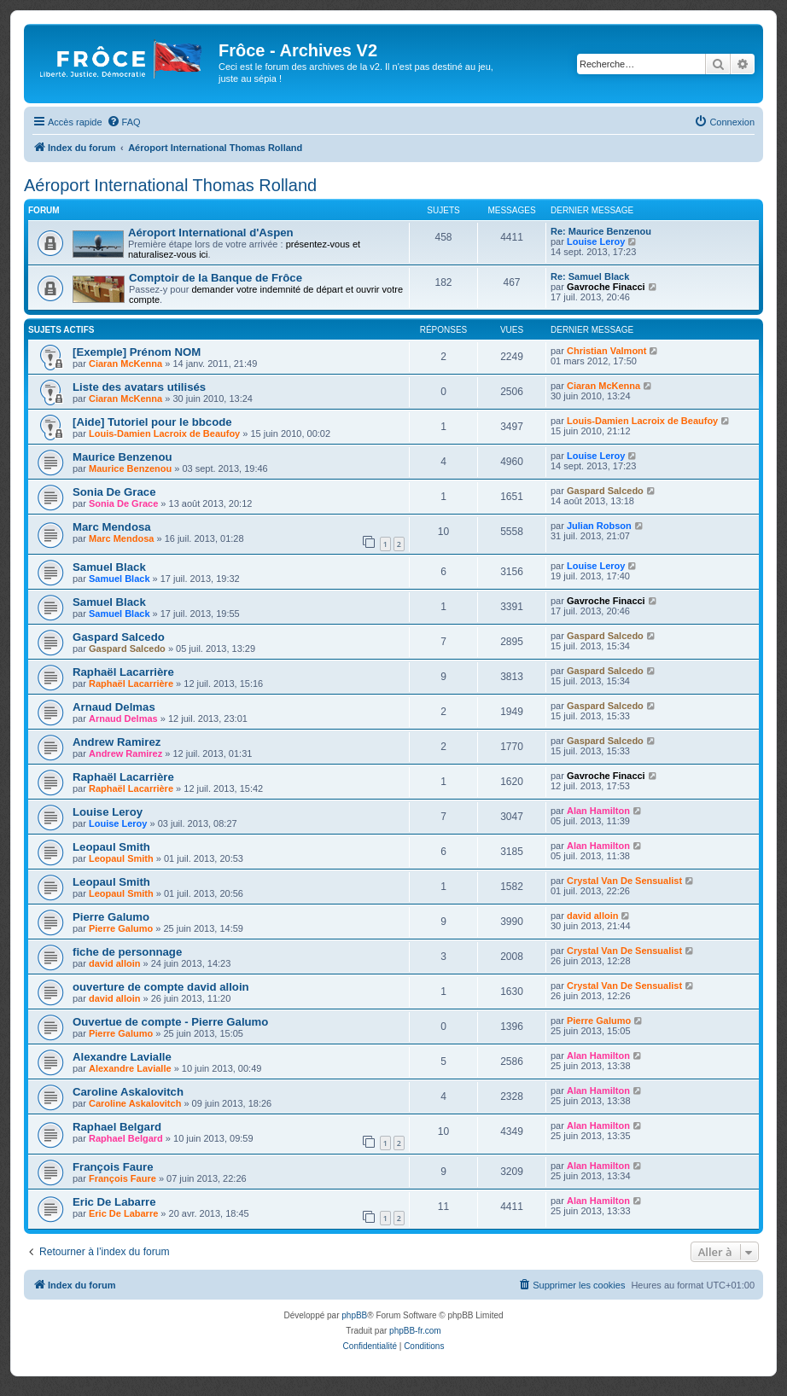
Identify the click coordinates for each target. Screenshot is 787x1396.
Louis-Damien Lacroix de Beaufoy (164, 433)
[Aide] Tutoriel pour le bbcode (152, 422)
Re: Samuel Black (590, 276)
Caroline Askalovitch (128, 1091)
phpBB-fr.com (415, 1330)
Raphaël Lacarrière (123, 672)
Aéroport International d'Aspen (211, 232)
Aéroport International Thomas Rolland (170, 185)
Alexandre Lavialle (122, 1056)
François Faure (113, 1166)
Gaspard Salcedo (605, 491)
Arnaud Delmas (114, 707)
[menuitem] (124, 122)
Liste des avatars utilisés (139, 387)
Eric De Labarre (114, 1201)
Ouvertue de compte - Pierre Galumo (170, 1021)
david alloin (593, 915)
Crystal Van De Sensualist (624, 880)
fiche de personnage (127, 951)
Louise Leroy (596, 241)
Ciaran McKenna (125, 363)
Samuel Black (109, 567)
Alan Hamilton (598, 811)
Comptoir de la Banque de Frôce (215, 277)
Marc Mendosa (112, 527)
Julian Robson (599, 526)
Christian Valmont (607, 351)
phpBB (354, 1315)
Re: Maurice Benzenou (601, 231)
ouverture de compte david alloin (161, 986)
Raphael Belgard (117, 1126)
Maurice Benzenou (122, 457)
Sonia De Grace (114, 492)
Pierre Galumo (111, 916)
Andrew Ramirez (116, 742)
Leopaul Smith (111, 847)
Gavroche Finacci (606, 287)
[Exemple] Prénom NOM (137, 352)
